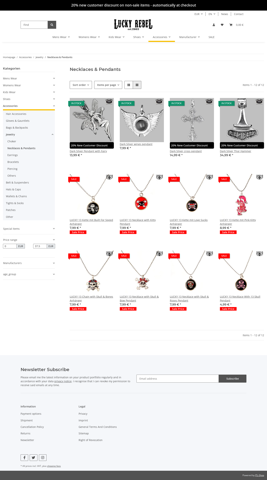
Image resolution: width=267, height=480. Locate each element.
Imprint (83, 420)
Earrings (12, 155)
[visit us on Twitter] (33, 457)
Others (11, 175)
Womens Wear (12, 85)
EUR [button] (197, 14)
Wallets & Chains (16, 196)
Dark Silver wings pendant (136, 144)
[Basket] (236, 24)
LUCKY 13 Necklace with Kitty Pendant (138, 222)
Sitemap (84, 433)
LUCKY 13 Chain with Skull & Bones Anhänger (91, 298)
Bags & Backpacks (17, 127)
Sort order (79, 85)
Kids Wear (9, 92)
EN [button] (210, 14)
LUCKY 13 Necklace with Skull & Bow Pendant (139, 298)
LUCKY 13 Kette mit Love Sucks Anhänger (189, 222)
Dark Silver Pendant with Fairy (88, 151)
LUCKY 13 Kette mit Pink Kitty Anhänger (238, 222)
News (224, 14)
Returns (25, 433)
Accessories (10, 106)
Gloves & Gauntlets (17, 120)
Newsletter (27, 440)
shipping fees (54, 466)
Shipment (27, 420)
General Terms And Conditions (98, 427)
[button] (214, 24)
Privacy (83, 413)
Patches (11, 210)
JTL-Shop (259, 475)
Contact (238, 14)
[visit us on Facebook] (24, 457)
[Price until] (40, 246)
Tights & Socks (15, 203)
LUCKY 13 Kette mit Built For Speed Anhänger (91, 222)
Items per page (106, 85)
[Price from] (10, 246)
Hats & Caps (13, 189)
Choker (11, 141)
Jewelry (10, 134)
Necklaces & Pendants (21, 148)
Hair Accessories (16, 114)
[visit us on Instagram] (43, 457)
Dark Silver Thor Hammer (235, 151)
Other (9, 217)
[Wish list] (222, 24)
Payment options (31, 413)
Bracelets (13, 162)
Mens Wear (10, 78)
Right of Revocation (91, 440)
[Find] (34, 25)
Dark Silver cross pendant (186, 151)
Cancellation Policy (32, 427)
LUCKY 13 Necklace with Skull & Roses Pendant (189, 298)
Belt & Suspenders (17, 182)
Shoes (6, 99)
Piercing (12, 169)
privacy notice (63, 381)
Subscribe (232, 378)
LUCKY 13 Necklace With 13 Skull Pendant (240, 298)
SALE (212, 37)
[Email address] (177, 379)
